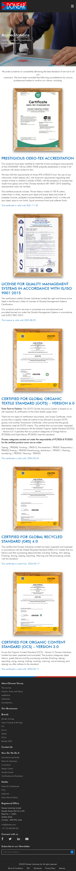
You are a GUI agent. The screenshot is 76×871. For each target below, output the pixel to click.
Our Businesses (9, 708)
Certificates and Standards (12, 776)
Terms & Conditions (15, 868)
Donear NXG (6, 741)
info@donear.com (8, 825)
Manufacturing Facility (10, 757)
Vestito (4, 734)
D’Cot (3, 737)
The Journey (6, 688)
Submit (72, 852)
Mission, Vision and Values (12, 691)
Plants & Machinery (9, 761)
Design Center (7, 768)
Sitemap (62, 868)
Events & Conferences (10, 786)
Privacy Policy (50, 868)
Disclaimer (38, 868)
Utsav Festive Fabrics (9, 797)
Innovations (6, 765)
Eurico (4, 730)
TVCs (3, 790)
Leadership (5, 695)
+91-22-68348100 (9, 828)
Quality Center (7, 772)
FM (2, 726)
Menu (72, 6)
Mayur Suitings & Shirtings (12, 722)
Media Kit (5, 794)
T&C (28, 868)
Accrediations (6, 703)
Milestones (5, 699)
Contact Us (7, 747)
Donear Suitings (7, 719)
